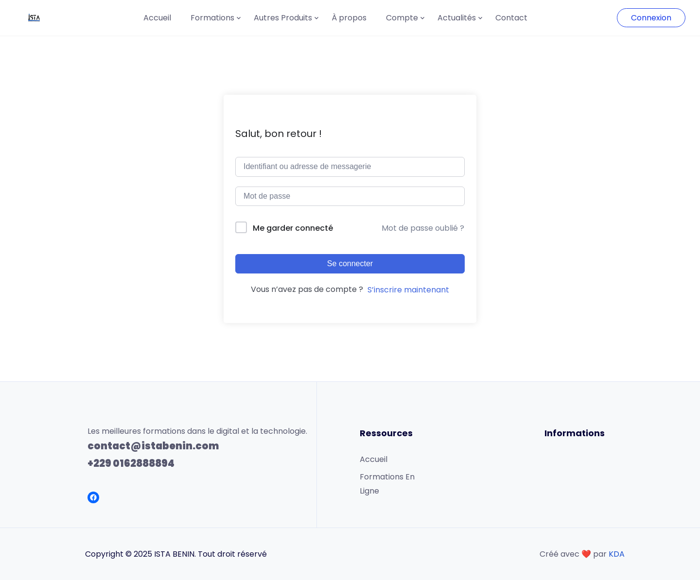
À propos (349, 17)
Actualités (457, 17)
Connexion (651, 17)
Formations (212, 17)
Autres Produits (283, 17)
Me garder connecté (293, 228)
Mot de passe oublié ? (423, 228)
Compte (402, 17)
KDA (617, 554)
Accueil (157, 17)
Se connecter (350, 263)
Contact (511, 17)
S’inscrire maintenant (408, 289)
